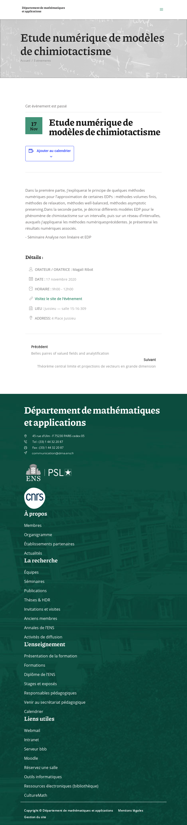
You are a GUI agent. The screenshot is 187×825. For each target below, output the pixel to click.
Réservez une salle (41, 767)
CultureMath (35, 795)
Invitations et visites (42, 609)
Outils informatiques (43, 776)
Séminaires (34, 581)
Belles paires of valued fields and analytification (70, 353)
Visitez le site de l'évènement (58, 298)
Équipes (31, 572)
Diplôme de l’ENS (39, 674)
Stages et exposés (40, 683)
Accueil (25, 60)
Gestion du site (35, 817)
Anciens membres (40, 618)
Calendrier (33, 711)
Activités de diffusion (43, 637)
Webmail (32, 730)
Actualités (33, 553)
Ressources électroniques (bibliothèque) (61, 786)
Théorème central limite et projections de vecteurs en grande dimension (96, 366)
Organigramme (38, 534)
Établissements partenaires (49, 544)
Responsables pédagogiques (50, 693)
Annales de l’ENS (39, 627)
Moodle (31, 758)
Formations (34, 665)
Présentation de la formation (50, 656)
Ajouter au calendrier (54, 151)
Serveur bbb (35, 749)
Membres (33, 525)
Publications (35, 590)
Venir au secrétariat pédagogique (54, 702)
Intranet (31, 739)
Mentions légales (130, 810)
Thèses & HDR (37, 600)
